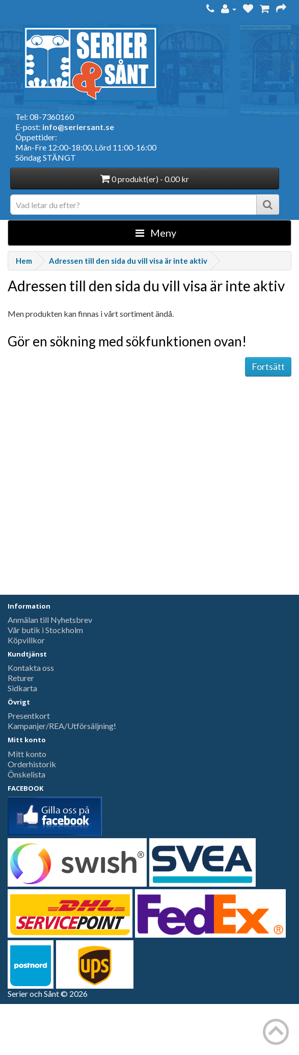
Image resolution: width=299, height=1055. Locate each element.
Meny (155, 233)
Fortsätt (268, 366)
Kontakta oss (31, 667)
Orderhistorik (32, 764)
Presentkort (29, 715)
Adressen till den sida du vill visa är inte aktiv (128, 260)
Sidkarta (22, 688)
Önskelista (26, 774)
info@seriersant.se (78, 127)
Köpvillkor (26, 640)
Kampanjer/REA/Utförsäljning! (62, 726)
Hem (24, 260)
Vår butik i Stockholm (45, 630)
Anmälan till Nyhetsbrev (50, 619)
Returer (21, 678)
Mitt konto (27, 754)
